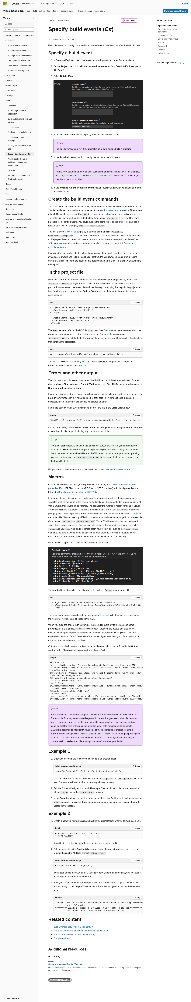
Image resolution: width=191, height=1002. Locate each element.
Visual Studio (63, 20)
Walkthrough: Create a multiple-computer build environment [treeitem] (18, 162)
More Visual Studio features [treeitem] (19, 65)
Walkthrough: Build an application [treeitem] (17, 112)
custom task (57, 741)
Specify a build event (167, 26)
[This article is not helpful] (183, 62)
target (135, 513)
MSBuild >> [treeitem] (13, 171)
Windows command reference (114, 210)
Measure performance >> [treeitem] (16, 199)
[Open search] (178, 3)
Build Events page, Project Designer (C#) (74, 927)
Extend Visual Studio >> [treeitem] (15, 214)
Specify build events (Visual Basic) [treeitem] (19, 147)
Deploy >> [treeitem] (9, 209)
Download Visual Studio (175, 11)
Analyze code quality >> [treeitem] (15, 204)
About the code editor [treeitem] (17, 50)
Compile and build (62, 938)
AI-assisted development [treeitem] (18, 70)
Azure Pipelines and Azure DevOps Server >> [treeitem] (19, 177)
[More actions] (140, 20)
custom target (58, 734)
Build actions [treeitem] (13, 127)
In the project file (165, 35)
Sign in (185, 3)
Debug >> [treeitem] (9, 184)
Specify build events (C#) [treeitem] (19, 154)
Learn (51, 20)
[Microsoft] (5, 3)
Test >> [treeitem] (8, 194)
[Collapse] (33, 18)
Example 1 (162, 46)
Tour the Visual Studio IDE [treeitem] (19, 60)
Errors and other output (168, 39)
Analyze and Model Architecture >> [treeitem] (19, 221)
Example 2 (162, 50)
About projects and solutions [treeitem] (20, 55)
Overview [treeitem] (12, 105)
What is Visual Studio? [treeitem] (17, 45)
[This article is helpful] (180, 62)
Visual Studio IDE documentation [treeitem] (19, 35)
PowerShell (70, 232)
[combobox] (18, 24)
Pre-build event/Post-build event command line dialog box (81, 931)
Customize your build (111, 741)
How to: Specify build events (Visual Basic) (74, 934)
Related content (164, 53)
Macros (82, 365)
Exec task (108, 330)
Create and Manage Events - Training (65, 964)
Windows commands (120, 469)
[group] (95, 605)
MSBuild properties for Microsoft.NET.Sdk (77, 492)
